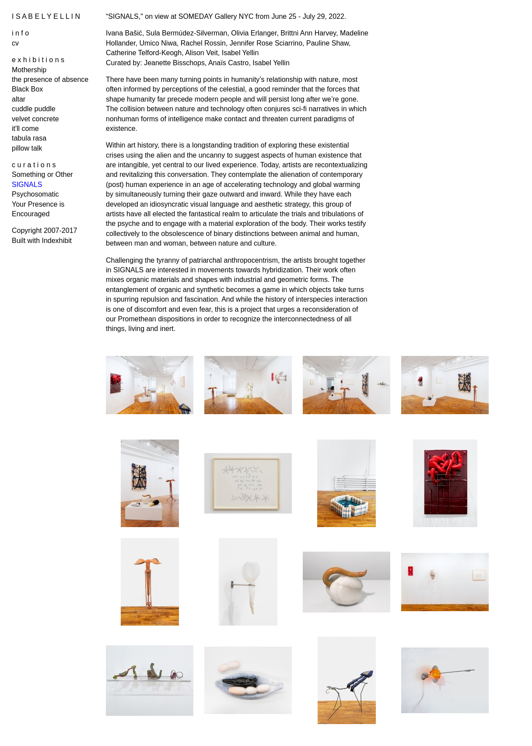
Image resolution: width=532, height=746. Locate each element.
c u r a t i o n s (34, 165)
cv (15, 43)
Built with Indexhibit (42, 240)
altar (18, 99)
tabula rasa (29, 138)
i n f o (20, 33)
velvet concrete (35, 119)
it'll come (25, 128)
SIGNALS (27, 184)
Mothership (29, 70)
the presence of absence (50, 79)
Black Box (27, 89)
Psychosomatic (35, 194)
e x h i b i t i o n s (38, 59)
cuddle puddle (34, 109)
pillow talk (27, 148)
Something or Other (42, 174)
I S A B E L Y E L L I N (46, 16)
